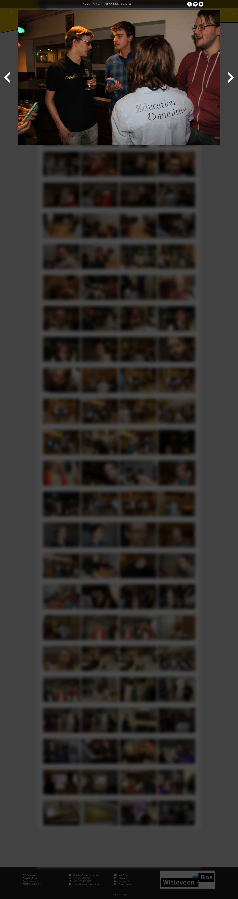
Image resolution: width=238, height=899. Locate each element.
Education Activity (124, 4)
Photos (86, 4)
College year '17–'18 (102, 4)
